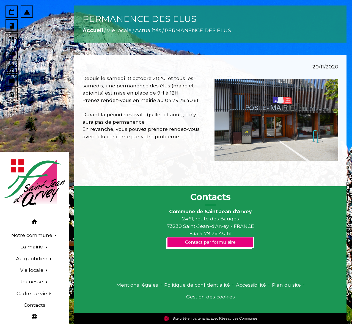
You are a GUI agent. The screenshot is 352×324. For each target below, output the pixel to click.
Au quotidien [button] (32, 258)
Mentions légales (137, 285)
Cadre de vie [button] (32, 293)
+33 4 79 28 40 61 (210, 233)
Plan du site (286, 285)
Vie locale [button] (32, 270)
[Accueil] (34, 183)
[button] (34, 222)
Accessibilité (251, 285)
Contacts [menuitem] (34, 305)
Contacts (210, 197)
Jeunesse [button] (32, 281)
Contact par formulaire (210, 242)
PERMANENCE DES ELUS (198, 30)
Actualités (148, 30)
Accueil (92, 30)
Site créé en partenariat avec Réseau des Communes (210, 318)
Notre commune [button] (32, 235)
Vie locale (119, 30)
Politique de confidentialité (197, 285)
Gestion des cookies (210, 297)
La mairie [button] (32, 247)
